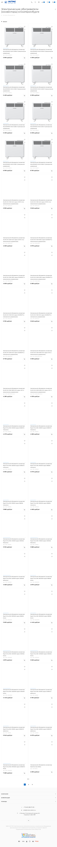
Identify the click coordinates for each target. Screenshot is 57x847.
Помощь (4, 801)
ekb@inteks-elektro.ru (29, 810)
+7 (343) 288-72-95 (29, 807)
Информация (5, 797)
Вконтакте (28, 820)
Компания (4, 793)
